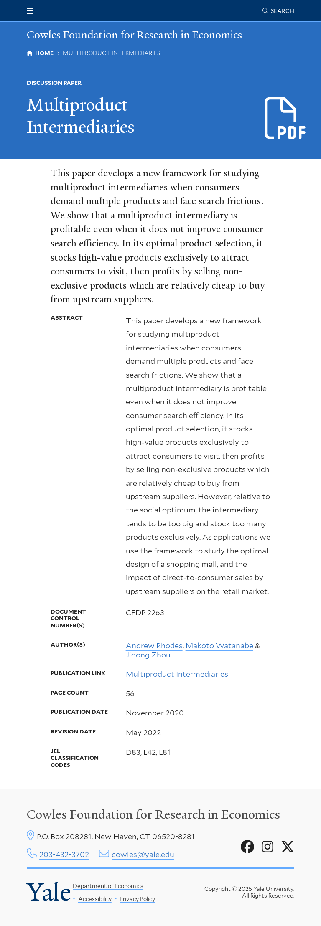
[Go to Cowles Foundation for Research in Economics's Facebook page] (247, 847)
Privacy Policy (137, 899)
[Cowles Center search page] (278, 11)
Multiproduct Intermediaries (177, 674)
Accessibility (94, 899)
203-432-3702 (64, 854)
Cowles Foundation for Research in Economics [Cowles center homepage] (153, 814)
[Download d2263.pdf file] (286, 119)
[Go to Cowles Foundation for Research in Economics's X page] (287, 847)
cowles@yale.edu (143, 854)
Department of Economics (108, 886)
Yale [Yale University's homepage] (49, 892)
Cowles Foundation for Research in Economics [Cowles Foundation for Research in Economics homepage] (134, 35)
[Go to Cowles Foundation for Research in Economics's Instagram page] (267, 847)
